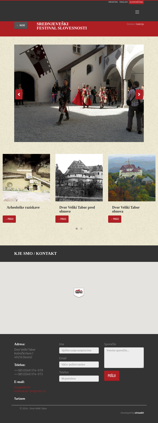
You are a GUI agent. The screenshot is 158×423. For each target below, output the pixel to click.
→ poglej (9, 218)
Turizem (19, 398)
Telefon (64, 372)
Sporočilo (110, 344)
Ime (61, 344)
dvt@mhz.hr (22, 387)
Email (62, 358)
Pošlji (112, 375)
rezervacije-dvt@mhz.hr (30, 391)
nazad (21, 25)
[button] (79, 293)
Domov (130, 24)
